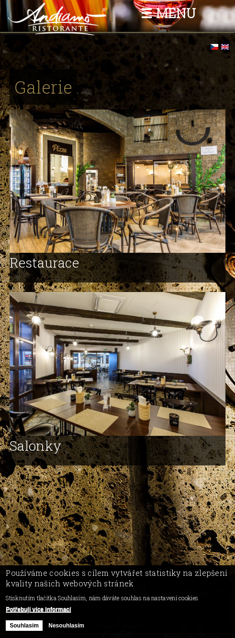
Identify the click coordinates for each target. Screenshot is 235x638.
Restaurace (44, 262)
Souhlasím (24, 628)
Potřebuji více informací (38, 612)
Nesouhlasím (66, 628)
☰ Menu (168, 13)
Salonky (35, 445)
